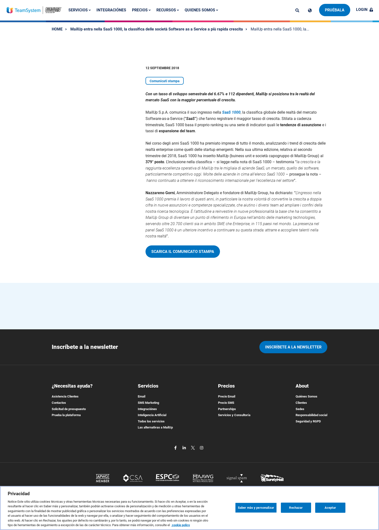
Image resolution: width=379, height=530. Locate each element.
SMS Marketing (148, 403)
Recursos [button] (167, 10)
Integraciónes (111, 10)
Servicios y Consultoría (234, 415)
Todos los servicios (151, 421)
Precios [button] (141, 10)
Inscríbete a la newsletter (293, 347)
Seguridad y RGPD (308, 421)
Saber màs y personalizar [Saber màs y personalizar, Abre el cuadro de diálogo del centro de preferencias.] (256, 507)
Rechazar (296, 507)
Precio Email (226, 396)
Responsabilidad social (311, 415)
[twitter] (193, 447)
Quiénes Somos (306, 396)
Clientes (301, 403)
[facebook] (176, 447)
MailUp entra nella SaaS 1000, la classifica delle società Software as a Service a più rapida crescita (156, 29)
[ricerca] (297, 10)
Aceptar (330, 507)
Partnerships (227, 409)
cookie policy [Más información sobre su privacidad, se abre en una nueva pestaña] (180, 525)
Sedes (300, 409)
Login (364, 9)
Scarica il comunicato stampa (182, 251)
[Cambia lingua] (309, 10)
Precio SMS (226, 403)
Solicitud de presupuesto (69, 409)
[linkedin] (184, 447)
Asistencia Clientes (65, 396)
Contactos (59, 403)
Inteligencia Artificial (152, 415)
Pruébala (334, 10)
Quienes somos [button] (201, 10)
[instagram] (202, 447)
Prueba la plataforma (66, 415)
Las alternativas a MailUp (155, 427)
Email (141, 396)
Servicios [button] (79, 10)
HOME (57, 29)
